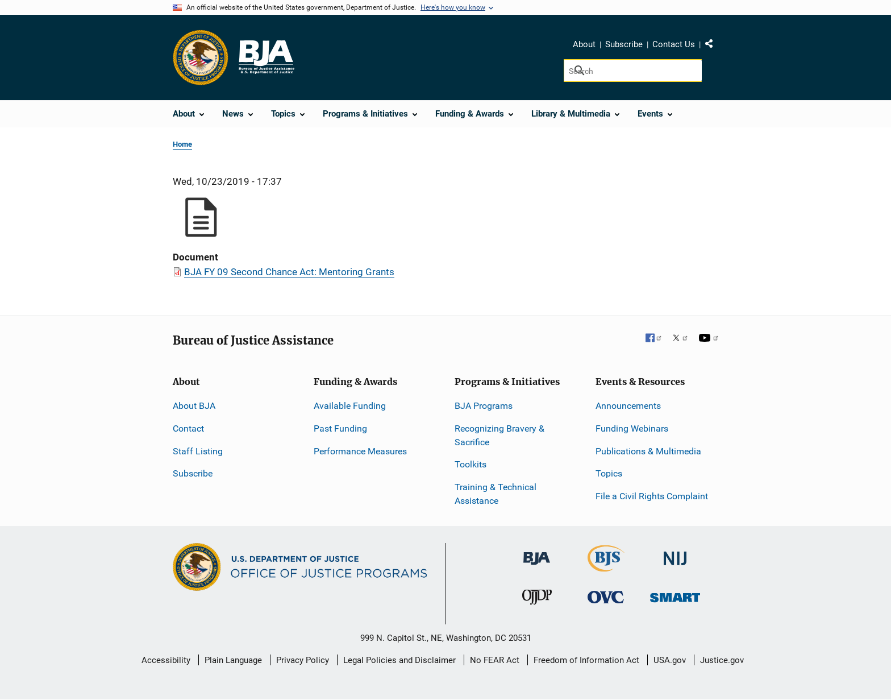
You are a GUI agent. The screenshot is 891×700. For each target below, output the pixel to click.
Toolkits (470, 464)
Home (182, 144)
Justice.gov (722, 660)
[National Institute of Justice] (675, 553)
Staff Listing (198, 451)
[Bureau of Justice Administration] (536, 553)
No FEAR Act (494, 660)
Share (713, 46)
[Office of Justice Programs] (200, 57)
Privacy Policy (302, 660)
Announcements (628, 405)
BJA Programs (484, 405)
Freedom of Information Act (586, 660)
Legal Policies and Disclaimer (399, 660)
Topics (609, 473)
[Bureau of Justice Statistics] (606, 566)
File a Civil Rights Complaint (652, 496)
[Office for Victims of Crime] (606, 596)
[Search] (633, 70)
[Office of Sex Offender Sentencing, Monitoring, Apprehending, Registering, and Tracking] (675, 594)
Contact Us (673, 44)
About (584, 44)
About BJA (194, 405)
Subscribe (624, 44)
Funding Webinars (632, 428)
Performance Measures (360, 451)
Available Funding (350, 405)
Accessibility (165, 660)
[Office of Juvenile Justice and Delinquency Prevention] (537, 599)
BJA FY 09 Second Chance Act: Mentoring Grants (289, 271)
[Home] (266, 57)
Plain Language (233, 660)
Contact (188, 428)
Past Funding (340, 428)
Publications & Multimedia (648, 451)
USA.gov (669, 660)
